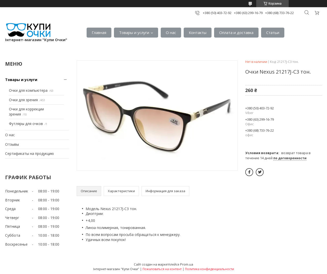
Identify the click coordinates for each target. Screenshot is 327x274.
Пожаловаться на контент (162, 269)
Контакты (197, 32)
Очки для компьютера (28, 90)
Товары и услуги (134, 32)
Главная (99, 32)
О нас (171, 32)
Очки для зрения (23, 99)
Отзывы (12, 144)
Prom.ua (186, 264)
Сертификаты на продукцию (29, 153)
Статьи (272, 32)
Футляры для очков (26, 123)
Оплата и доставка (236, 32)
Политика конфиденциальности (209, 269)
